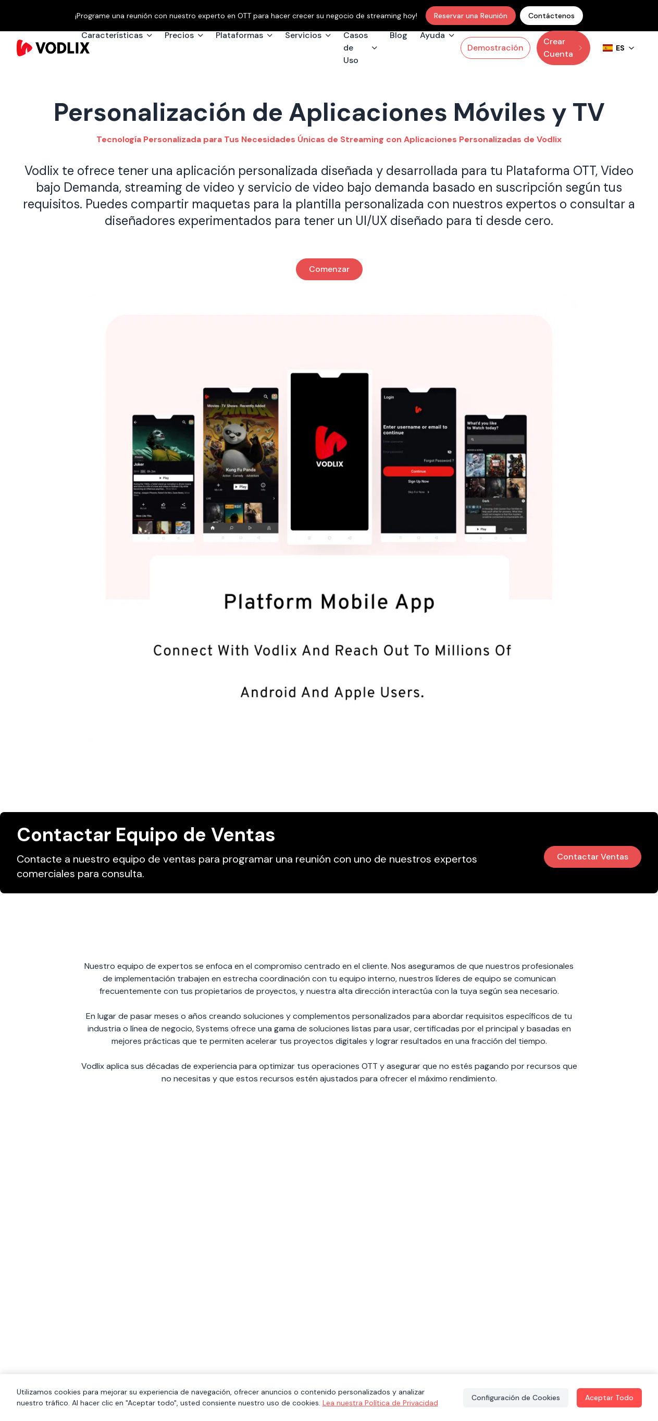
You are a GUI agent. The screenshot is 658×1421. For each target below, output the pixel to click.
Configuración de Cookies (515, 1397)
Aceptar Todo (609, 1397)
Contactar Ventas (592, 856)
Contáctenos (551, 15)
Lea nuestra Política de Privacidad (380, 1402)
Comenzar (329, 269)
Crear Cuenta (563, 47)
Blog (398, 35)
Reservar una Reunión (470, 15)
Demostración (495, 47)
